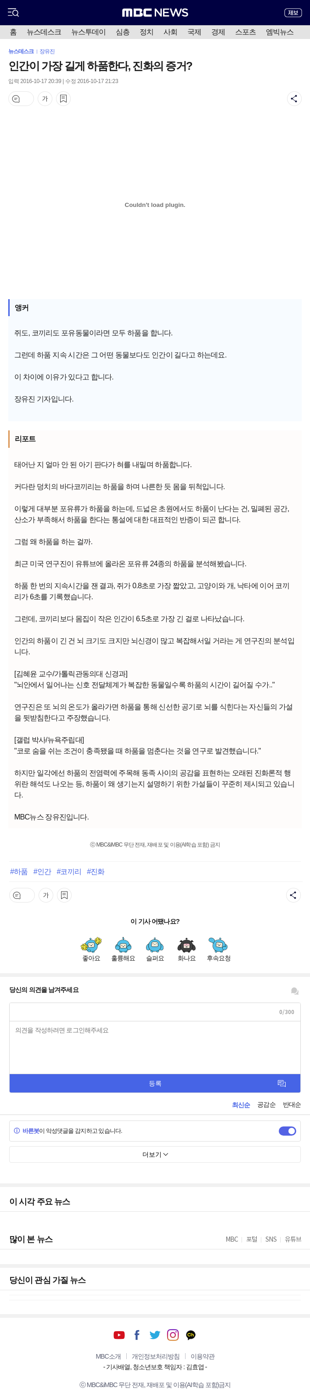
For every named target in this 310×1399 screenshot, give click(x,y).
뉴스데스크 (44, 32)
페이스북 (137, 1335)
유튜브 (119, 1335)
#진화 (95, 871)
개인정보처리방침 (156, 1356)
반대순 (292, 1104)
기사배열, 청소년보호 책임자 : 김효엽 (154, 1367)
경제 (218, 32)
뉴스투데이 (88, 32)
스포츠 (245, 32)
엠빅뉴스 (279, 32)
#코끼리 (68, 871)
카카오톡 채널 (191, 1335)
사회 (170, 32)
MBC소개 (108, 1356)
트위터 (155, 1335)
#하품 (19, 871)
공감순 (266, 1104)
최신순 (241, 1105)
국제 (194, 32)
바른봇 (26, 1130)
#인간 (42, 871)
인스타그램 (173, 1335)
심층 (123, 32)
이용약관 (202, 1356)
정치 (146, 32)
